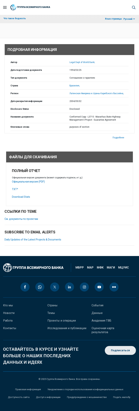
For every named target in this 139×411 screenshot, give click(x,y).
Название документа (21, 117)
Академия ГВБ (101, 320)
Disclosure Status (19, 109)
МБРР (79, 267)
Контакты (9, 328)
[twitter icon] (54, 287)
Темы (51, 313)
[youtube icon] (99, 287)
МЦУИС (123, 267)
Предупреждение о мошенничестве (87, 397)
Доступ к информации (48, 397)
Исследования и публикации (66, 328)
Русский (127, 19)
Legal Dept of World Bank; (82, 62)
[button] (134, 7)
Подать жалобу (121, 397)
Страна (14, 85)
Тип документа (18, 78)
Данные (97, 313)
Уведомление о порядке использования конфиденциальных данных (85, 389)
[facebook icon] (25, 287)
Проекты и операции (61, 320)
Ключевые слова (19, 127)
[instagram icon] (84, 287)
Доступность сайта (19, 397)
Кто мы (8, 305)
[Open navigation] (5, 7)
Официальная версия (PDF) (28, 181)
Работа (7, 320)
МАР (90, 267)
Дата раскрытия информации (26, 101)
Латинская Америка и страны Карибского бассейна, (97, 93)
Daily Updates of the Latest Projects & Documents (33, 239)
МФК (100, 267)
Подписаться (120, 350)
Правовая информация (28, 389)
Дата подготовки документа (26, 70)
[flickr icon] (114, 287)
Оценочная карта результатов (103, 330)
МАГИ (111, 267)
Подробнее (118, 137)
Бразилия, (75, 85)
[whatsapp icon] (39, 287)
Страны (52, 305)
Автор (13, 62)
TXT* (15, 189)
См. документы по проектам (21, 218)
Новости (8, 313)
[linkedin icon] (69, 287)
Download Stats (21, 196)
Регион (14, 93)
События (97, 305)
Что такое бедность (14, 18)
